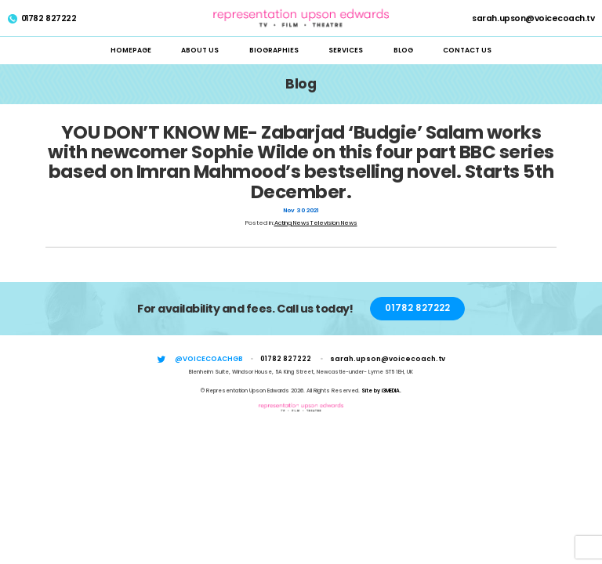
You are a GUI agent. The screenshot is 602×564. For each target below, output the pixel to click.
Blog (403, 50)
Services (345, 50)
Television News (333, 223)
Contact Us (467, 50)
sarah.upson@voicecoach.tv (533, 19)
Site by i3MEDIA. (381, 390)
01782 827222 (42, 19)
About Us (200, 50)
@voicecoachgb (209, 358)
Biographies (274, 50)
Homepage (131, 50)
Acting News (292, 223)
